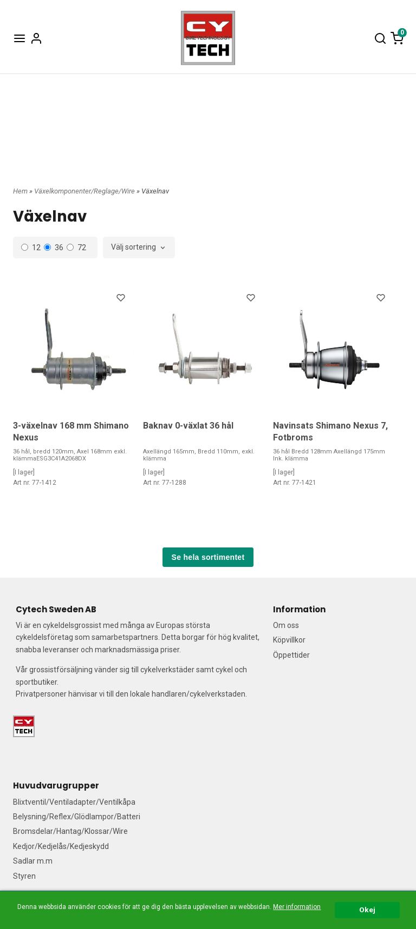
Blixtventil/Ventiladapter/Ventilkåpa (74, 802)
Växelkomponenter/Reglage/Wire (85, 191)
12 (31, 247)
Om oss (286, 625)
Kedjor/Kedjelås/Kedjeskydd (61, 846)
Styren (24, 876)
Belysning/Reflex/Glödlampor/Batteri (76, 816)
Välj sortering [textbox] (133, 247)
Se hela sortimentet (208, 557)
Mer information (297, 907)
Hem (20, 191)
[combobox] (139, 247)
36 (53, 247)
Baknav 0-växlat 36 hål (188, 425)
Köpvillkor (289, 640)
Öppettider (291, 655)
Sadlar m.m (33, 861)
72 (76, 247)
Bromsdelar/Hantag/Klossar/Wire (70, 831)
